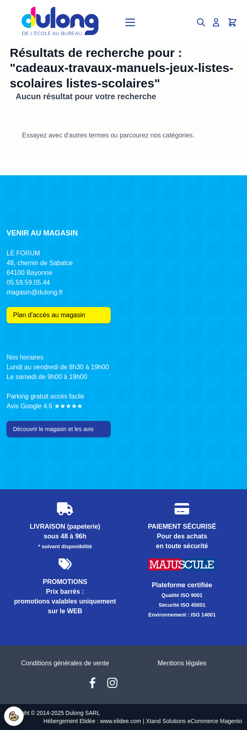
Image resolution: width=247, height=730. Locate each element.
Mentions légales (181, 663)
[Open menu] (130, 22)
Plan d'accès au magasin (49, 315)
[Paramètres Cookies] (14, 716)
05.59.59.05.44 (28, 282)
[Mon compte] (216, 22)
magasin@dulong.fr (35, 292)
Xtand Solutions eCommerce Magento (194, 721)
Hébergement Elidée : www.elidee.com (92, 721)
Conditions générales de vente (65, 663)
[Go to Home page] (60, 21)
